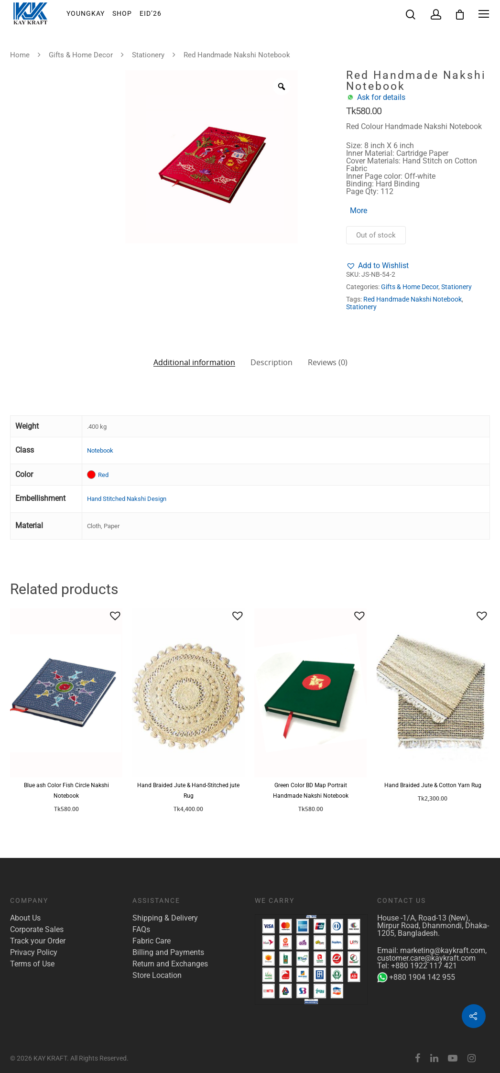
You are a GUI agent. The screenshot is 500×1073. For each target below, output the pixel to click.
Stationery (148, 55)
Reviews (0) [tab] (328, 362)
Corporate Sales (37, 929)
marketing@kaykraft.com (442, 950)
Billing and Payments (168, 952)
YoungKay (85, 14)
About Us (25, 918)
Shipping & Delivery (165, 918)
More (358, 210)
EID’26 (151, 14)
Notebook (100, 450)
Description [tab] (271, 362)
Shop (122, 14)
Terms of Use (32, 964)
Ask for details (381, 97)
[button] (377, 266)
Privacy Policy (33, 952)
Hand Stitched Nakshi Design (126, 498)
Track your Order (37, 941)
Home (20, 55)
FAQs (141, 929)
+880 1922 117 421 (424, 965)
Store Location (157, 975)
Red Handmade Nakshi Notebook (412, 299)
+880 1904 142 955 (416, 977)
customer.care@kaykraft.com (426, 958)
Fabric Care (151, 941)
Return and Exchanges (170, 964)
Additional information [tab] (194, 362)
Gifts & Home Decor (81, 55)
